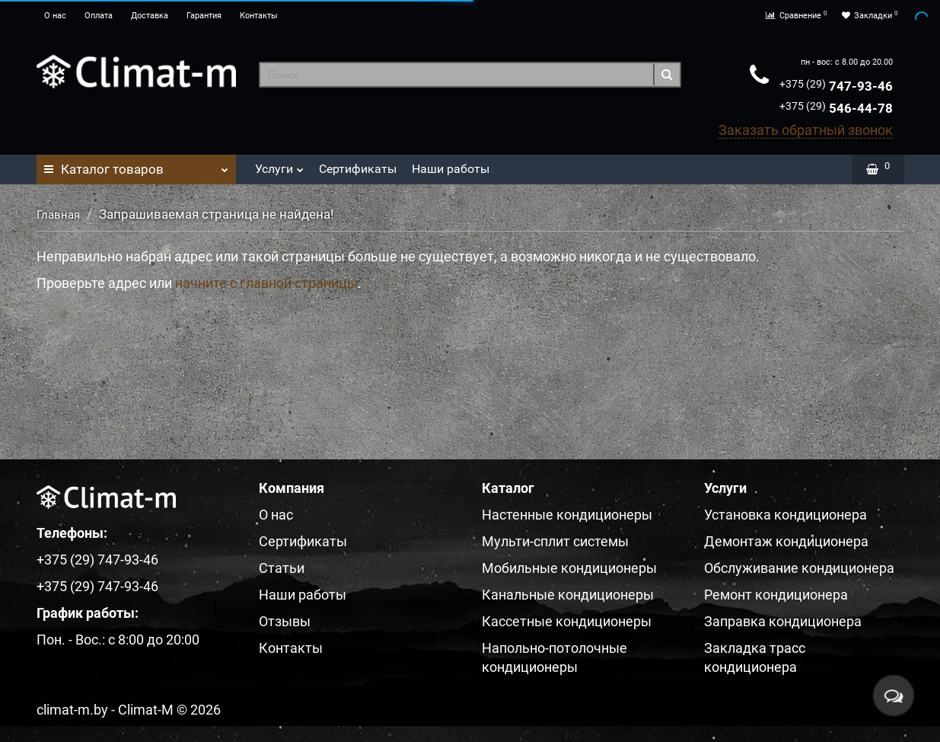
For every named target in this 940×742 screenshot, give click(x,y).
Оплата (98, 16)
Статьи (281, 568)
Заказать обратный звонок (806, 130)
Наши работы (450, 169)
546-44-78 (836, 108)
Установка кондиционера (785, 515)
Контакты (259, 16)
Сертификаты (358, 169)
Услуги (279, 165)
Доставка (149, 16)
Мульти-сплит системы (555, 541)
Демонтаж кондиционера (786, 541)
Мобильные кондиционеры (569, 568)
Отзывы (285, 621)
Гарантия (203, 16)
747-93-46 (836, 86)
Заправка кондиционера (783, 621)
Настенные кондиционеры (567, 515)
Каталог (136, 165)
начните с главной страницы (266, 283)
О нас (55, 16)
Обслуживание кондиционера (799, 568)
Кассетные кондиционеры (567, 621)
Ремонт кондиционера (776, 595)
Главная (58, 215)
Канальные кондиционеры (568, 595)
